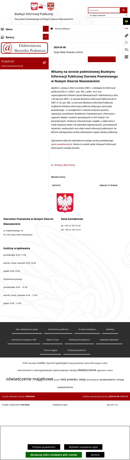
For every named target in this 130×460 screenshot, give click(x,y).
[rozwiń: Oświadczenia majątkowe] (46, 157)
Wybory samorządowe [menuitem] (13, 171)
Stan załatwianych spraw (27, 380)
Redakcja (110, 380)
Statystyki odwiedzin (109, 391)
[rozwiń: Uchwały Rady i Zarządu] (46, 71)
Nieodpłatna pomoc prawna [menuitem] (16, 121)
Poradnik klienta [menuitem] (10, 79)
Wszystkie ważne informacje (101, 59)
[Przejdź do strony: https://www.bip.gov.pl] (126, 28)
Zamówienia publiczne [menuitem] (13, 164)
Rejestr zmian (53, 391)
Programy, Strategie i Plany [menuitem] (16, 93)
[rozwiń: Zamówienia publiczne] (46, 164)
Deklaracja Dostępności (79, 391)
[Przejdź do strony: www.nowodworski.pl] (126, 35)
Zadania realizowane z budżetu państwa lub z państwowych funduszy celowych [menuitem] (18, 197)
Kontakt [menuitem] (5, 43)
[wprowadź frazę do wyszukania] (104, 10)
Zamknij (95, 454)
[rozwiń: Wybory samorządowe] (46, 171)
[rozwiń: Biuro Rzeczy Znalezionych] (46, 100)
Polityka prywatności (43, 447)
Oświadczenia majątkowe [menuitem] (15, 157)
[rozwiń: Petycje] (46, 128)
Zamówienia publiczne (58, 380)
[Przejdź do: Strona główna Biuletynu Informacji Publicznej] (51, 29)
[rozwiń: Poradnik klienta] (46, 79)
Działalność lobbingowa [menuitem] (14, 136)
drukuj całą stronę (65, 164)
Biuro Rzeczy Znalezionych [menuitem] (15, 100)
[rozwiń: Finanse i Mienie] (46, 107)
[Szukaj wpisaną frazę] (123, 10)
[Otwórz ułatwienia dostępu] (126, 21)
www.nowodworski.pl (61, 144)
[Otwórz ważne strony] (126, 42)
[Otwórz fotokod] (126, 56)
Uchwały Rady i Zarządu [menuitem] (14, 72)
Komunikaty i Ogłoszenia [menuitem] (15, 114)
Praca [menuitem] (4, 86)
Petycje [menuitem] (5, 128)
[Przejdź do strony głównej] (44, 12)
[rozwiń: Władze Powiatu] (46, 64)
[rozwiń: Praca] (46, 86)
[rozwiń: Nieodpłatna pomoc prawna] (46, 121)
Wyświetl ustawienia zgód (83, 447)
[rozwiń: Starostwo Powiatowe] (46, 50)
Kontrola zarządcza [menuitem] (11, 143)
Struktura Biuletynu (87, 380)
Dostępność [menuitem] (7, 57)
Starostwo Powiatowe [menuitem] (13, 50)
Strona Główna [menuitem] (9, 36)
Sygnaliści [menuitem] (6, 178)
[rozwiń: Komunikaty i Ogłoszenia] (46, 114)
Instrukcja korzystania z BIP (23, 391)
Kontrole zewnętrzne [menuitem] (12, 150)
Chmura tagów (50, 401)
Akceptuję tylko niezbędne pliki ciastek (53, 454)
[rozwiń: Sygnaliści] (46, 178)
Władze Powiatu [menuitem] (10, 64)
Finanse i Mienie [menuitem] (10, 107)
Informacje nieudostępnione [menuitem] (17, 185)
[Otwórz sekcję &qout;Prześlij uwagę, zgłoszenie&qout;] (126, 49)
